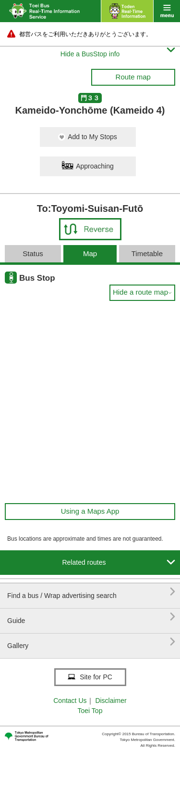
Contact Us (69, 700)
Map (90, 253)
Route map (133, 77)
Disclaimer (110, 700)
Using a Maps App (90, 511)
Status (33, 253)
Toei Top (90, 710)
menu (167, 11)
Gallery (91, 642)
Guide (91, 617)
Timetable (147, 253)
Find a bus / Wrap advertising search (91, 592)
